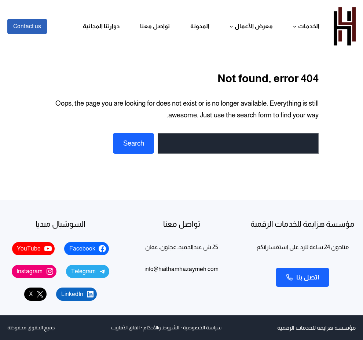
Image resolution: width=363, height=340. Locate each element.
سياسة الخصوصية (202, 327)
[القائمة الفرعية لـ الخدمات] (295, 26)
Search (133, 143)
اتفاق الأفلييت (125, 327)
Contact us (27, 26)
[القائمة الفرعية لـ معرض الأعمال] (231, 26)
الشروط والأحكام (161, 327)
